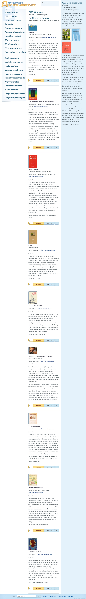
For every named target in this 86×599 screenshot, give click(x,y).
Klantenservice (11, 89)
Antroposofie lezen (13, 86)
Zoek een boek (12, 58)
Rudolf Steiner (11, 12)
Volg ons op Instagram (15, 97)
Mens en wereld (12, 40)
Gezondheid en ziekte (15, 32)
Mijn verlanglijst (12, 82)
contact (70, 596)
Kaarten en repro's (13, 74)
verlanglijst (52, 596)
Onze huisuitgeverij (13, 20)
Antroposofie (11, 16)
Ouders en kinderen (14, 28)
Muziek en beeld (12, 44)
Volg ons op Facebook (15, 93)
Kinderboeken (11, 66)
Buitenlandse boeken (14, 70)
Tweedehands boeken (15, 52)
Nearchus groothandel (15, 78)
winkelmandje (62, 596)
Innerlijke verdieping (14, 36)
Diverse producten (13, 48)
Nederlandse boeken (14, 62)
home (45, 596)
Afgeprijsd (9, 24)
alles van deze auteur (48, 37)
